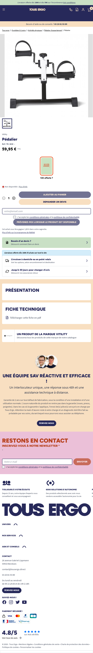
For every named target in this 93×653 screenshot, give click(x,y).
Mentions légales (26, 644)
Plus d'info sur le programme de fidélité (18, 232)
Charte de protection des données (75, 644)
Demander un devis (54, 202)
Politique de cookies (10, 647)
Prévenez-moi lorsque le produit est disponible (46, 222)
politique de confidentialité (66, 217)
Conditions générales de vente (46, 644)
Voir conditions (69, 2)
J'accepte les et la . (48, 217)
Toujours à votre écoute (16, 490)
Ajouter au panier (54, 194)
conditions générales (39, 217)
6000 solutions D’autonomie (61, 490)
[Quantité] (8, 198)
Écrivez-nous (46, 423)
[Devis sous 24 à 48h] (87, 242)
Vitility (4, 134)
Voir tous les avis (12, 638)
